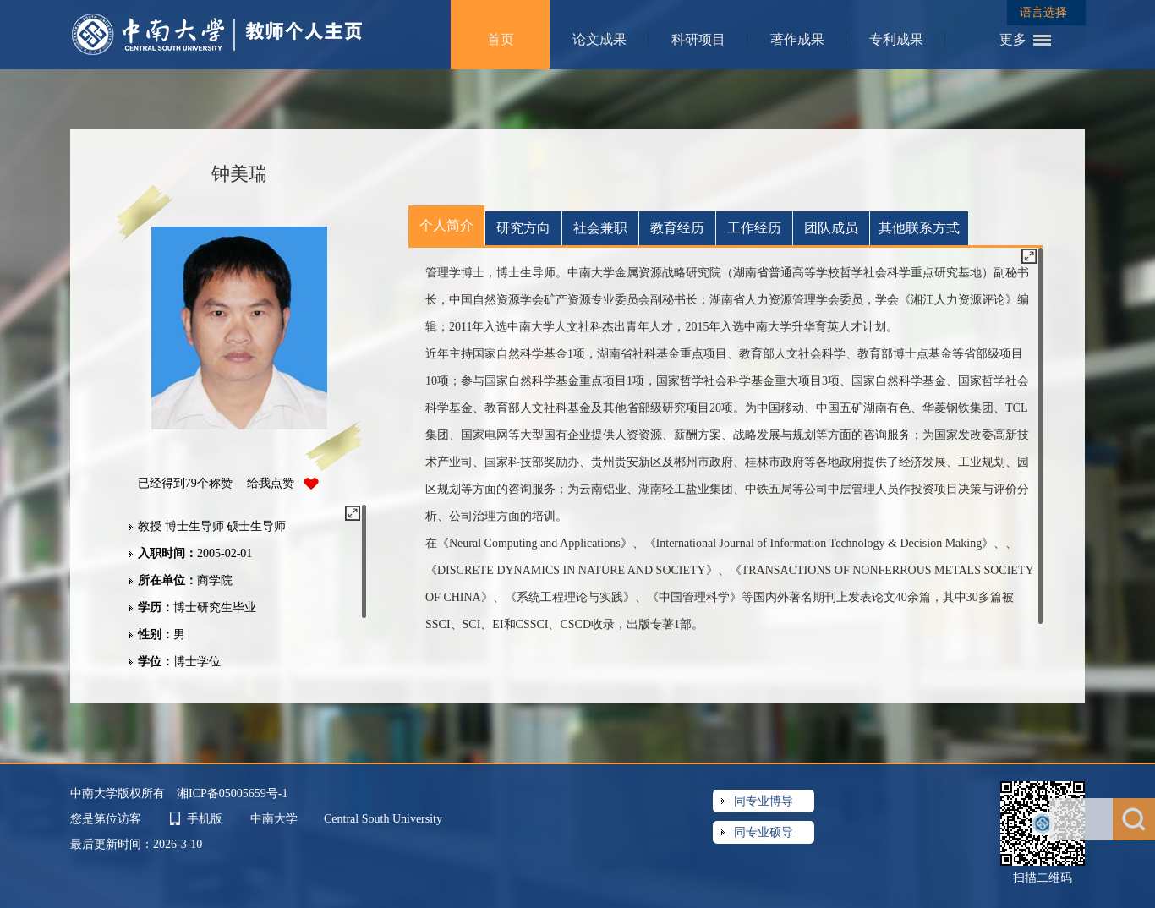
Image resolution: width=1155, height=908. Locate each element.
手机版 (204, 818)
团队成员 (831, 228)
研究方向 (523, 228)
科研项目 (698, 39)
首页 (500, 39)
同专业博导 (763, 801)
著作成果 (797, 39)
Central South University (383, 818)
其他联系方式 (919, 228)
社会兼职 (600, 228)
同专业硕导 (763, 832)
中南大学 (275, 818)
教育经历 (677, 228)
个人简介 (446, 225)
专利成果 (896, 39)
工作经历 (754, 228)
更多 (1012, 39)
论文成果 (599, 39)
